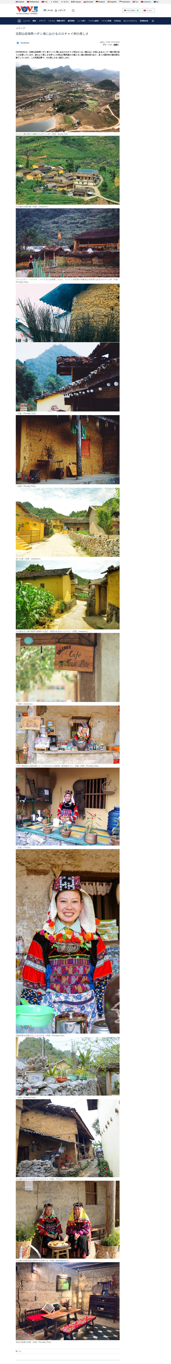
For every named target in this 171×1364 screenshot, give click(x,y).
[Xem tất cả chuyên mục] (153, 21)
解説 (34, 21)
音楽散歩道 (144, 21)
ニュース (26, 21)
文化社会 (117, 21)
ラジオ (48, 10)
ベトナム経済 (93, 21)
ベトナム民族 (106, 21)
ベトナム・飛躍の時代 (56, 21)
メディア (60, 10)
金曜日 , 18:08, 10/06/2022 (110, 42)
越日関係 (71, 21)
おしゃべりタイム (130, 21)
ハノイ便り (81, 21)
